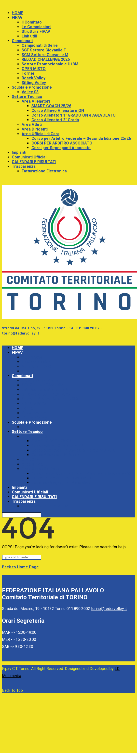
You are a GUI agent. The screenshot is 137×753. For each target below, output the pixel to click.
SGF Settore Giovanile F (44, 50)
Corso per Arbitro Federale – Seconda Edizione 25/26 (81, 138)
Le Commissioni (36, 26)
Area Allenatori (36, 101)
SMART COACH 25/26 (51, 106)
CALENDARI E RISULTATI (34, 161)
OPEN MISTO (34, 68)
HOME (17, 13)
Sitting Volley (34, 82)
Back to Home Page (20, 567)
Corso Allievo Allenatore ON (57, 110)
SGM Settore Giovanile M (45, 54)
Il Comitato (32, 22)
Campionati (22, 40)
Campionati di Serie (40, 45)
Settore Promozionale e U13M (50, 64)
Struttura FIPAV (36, 31)
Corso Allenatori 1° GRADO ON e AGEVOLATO (73, 115)
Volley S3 (30, 92)
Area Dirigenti (35, 129)
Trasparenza (24, 166)
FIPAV (17, 17)
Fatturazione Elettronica (44, 171)
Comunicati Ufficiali (29, 157)
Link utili (29, 36)
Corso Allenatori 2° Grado (55, 120)
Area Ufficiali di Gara (40, 133)
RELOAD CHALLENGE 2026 (46, 59)
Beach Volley (33, 78)
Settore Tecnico (27, 96)
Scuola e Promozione (32, 87)
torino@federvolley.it (109, 608)
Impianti (19, 152)
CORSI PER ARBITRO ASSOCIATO (61, 143)
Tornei (28, 73)
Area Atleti (32, 124)
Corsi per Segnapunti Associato (61, 147)
